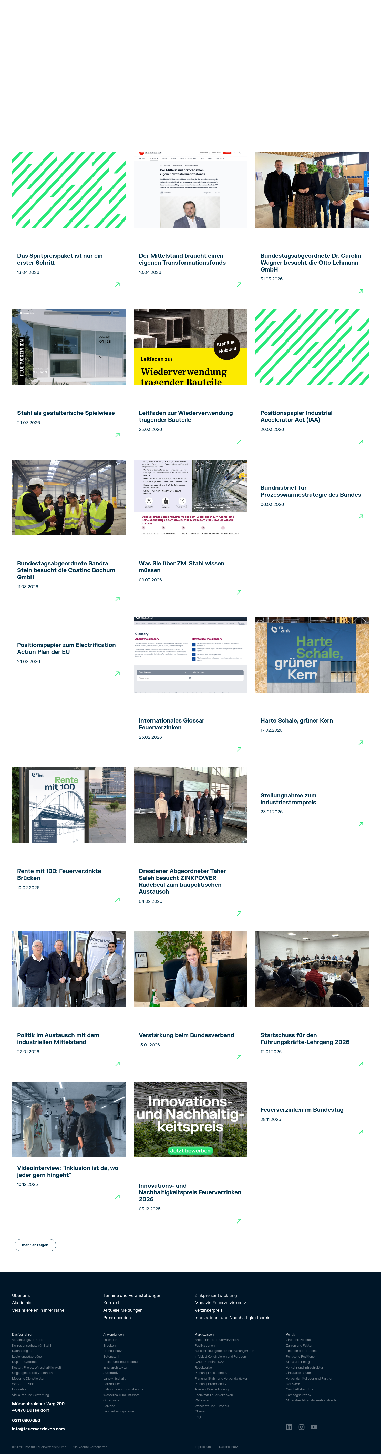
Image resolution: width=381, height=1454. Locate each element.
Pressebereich (117, 1317)
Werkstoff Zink (23, 1384)
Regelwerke (203, 1367)
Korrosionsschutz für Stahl (31, 1345)
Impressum (203, 1447)
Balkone (109, 1406)
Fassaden (110, 1340)
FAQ (198, 1417)
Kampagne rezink (298, 1395)
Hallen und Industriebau (120, 1362)
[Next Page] (35, 1245)
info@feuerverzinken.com (38, 1429)
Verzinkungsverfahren (28, 1340)
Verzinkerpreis (208, 1310)
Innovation (19, 1389)
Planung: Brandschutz (210, 1384)
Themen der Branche (301, 1351)
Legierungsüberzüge (27, 1356)
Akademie (21, 1303)
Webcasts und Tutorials (212, 1406)
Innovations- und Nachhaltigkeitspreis (232, 1317)
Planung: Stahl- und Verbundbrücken (221, 1378)
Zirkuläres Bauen (298, 1373)
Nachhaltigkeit (23, 1351)
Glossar (200, 1411)
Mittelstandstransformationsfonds (311, 1400)
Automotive (111, 1373)
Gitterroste (111, 1400)
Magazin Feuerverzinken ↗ (220, 1303)
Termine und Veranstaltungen (132, 1295)
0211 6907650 (26, 1420)
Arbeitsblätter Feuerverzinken (217, 1340)
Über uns (21, 1295)
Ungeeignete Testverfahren (32, 1373)
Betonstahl (111, 1357)
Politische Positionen (301, 1356)
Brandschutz (112, 1351)
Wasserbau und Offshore (121, 1395)
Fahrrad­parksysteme (118, 1411)
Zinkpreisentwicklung (216, 1295)
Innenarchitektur (115, 1368)
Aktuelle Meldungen (123, 1310)
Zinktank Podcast (299, 1340)
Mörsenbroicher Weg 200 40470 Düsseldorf (39, 1407)
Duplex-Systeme (24, 1362)
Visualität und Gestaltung (30, 1395)
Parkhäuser (111, 1384)
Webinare (202, 1400)
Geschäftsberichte (299, 1389)
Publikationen (205, 1345)
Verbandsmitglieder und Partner (309, 1378)
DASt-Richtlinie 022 (209, 1362)
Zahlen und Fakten (299, 1345)
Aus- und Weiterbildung (212, 1389)
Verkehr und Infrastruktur (304, 1367)
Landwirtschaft (114, 1379)
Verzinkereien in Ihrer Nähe (38, 1310)
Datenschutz (228, 1447)
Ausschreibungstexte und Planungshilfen (224, 1351)
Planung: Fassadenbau (211, 1373)
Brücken (109, 1345)
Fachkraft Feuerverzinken (214, 1395)
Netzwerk (293, 1384)
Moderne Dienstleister (28, 1378)
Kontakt (111, 1303)
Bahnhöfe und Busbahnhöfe (123, 1389)
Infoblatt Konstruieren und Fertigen (220, 1356)
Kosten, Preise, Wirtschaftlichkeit (36, 1367)
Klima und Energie (299, 1362)
